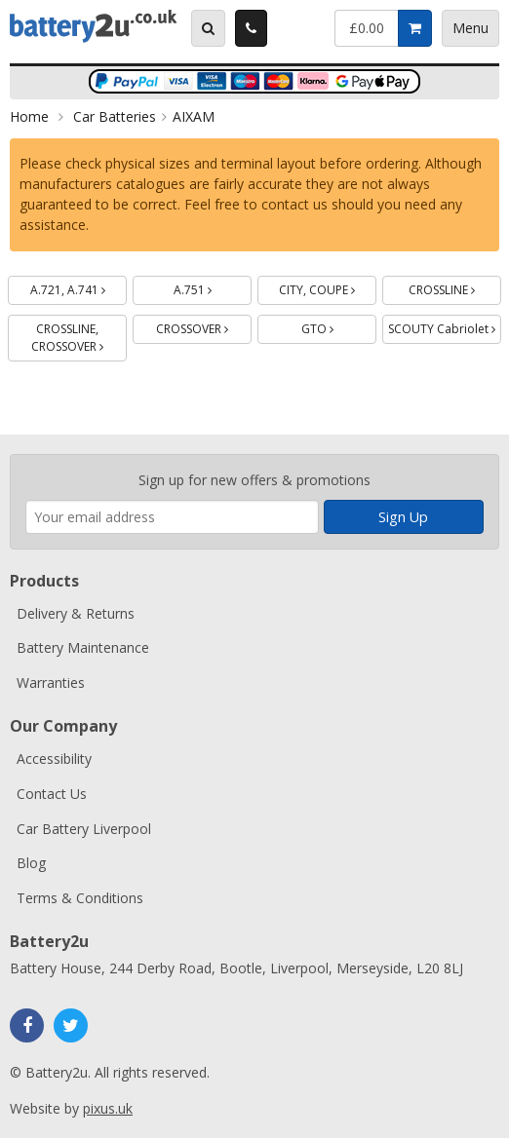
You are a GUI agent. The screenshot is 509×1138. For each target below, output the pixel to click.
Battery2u (93, 26)
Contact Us (52, 793)
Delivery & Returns (76, 613)
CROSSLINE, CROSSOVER (79, 335)
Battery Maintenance (83, 647)
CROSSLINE (455, 287)
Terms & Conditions (80, 898)
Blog (31, 863)
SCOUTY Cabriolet (444, 326)
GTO (339, 326)
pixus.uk (108, 1108)
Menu (470, 28)
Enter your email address (25, 444)
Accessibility (54, 758)
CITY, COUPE (327, 287)
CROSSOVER (204, 326)
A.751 (213, 287)
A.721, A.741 (79, 287)
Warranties (51, 682)
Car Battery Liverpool (84, 828)
